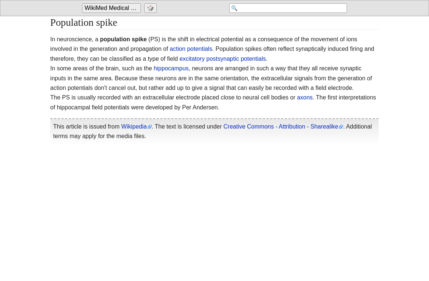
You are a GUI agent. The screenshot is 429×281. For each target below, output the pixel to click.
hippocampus (171, 68)
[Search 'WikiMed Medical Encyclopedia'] (288, 8)
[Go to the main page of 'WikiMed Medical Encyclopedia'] (112, 8)
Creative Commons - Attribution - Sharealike (280, 126)
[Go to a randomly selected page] (151, 8)
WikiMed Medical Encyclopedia (113, 8)
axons (305, 97)
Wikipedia (134, 126)
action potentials (191, 49)
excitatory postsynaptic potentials (223, 59)
